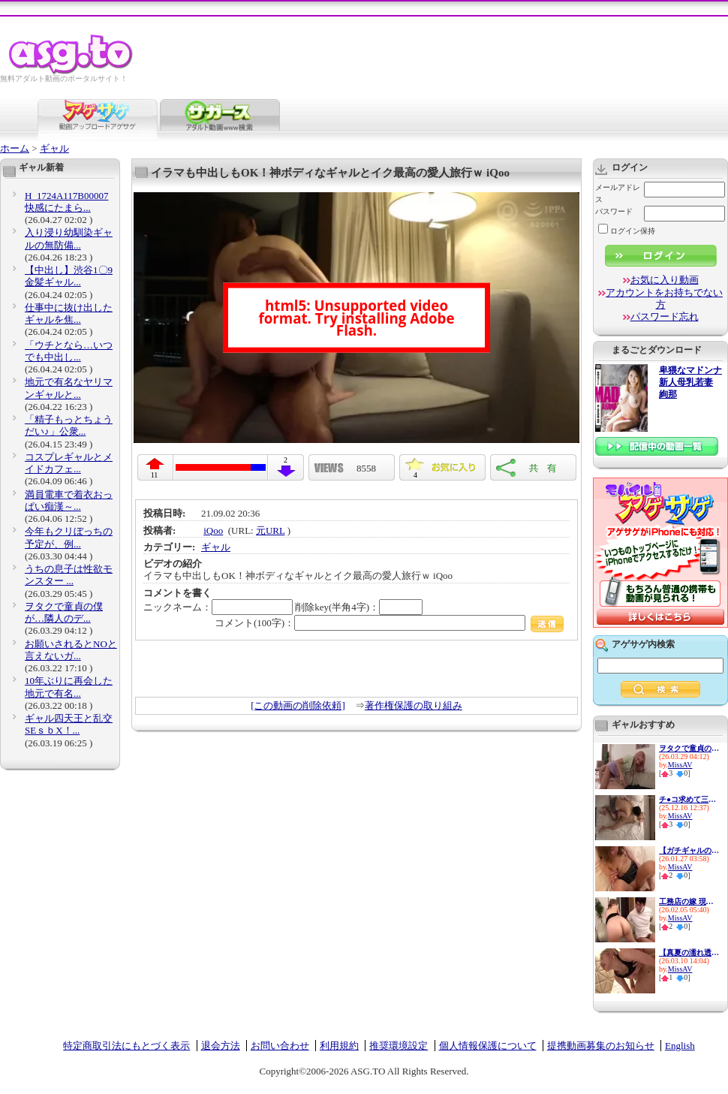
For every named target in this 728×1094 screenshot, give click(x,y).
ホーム (14, 148)
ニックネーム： (218, 607)
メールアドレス (617, 193)
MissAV (680, 765)
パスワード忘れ (664, 316)
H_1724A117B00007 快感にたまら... (66, 201)
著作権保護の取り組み (413, 705)
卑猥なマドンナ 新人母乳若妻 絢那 (690, 382)
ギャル (54, 148)
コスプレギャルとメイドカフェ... (69, 463)
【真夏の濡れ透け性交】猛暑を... (689, 952)
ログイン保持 (626, 231)
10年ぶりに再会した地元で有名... (69, 686)
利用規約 (339, 1045)
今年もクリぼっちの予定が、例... (69, 537)
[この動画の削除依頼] (298, 705)
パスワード (614, 211)
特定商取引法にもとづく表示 (126, 1045)
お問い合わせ (280, 1045)
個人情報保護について (488, 1045)
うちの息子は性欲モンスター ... (69, 574)
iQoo (213, 530)
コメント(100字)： (389, 622)
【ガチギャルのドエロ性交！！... (689, 850)
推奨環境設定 (398, 1045)
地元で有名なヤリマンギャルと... (69, 387)
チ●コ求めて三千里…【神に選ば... (689, 799)
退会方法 (220, 1045)
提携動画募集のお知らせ (600, 1045)
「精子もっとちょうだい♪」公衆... (69, 425)
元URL (270, 530)
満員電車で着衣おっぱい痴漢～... (69, 500)
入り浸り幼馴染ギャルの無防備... (69, 238)
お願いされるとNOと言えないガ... (71, 650)
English (680, 1045)
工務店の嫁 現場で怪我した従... (689, 901)
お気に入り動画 (664, 279)
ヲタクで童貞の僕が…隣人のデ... (64, 612)
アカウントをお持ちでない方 (664, 298)
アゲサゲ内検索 (643, 644)
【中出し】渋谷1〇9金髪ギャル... (69, 276)
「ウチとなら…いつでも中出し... (69, 351)
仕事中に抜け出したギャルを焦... (69, 313)
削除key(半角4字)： (359, 607)
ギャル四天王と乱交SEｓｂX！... (69, 724)
